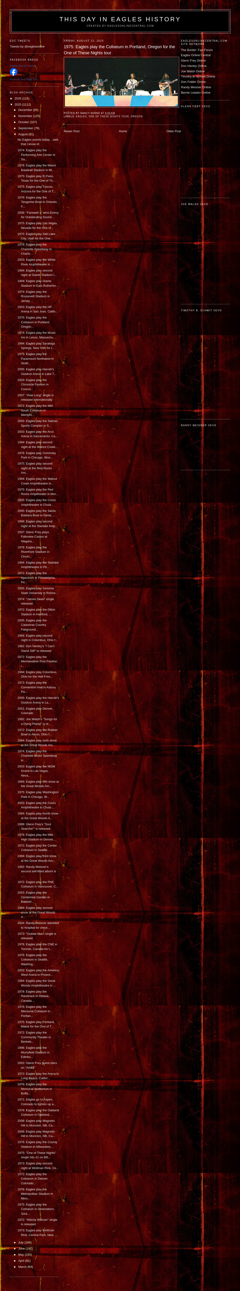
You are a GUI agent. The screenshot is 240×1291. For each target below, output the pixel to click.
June (22, 1248)
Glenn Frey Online (193, 60)
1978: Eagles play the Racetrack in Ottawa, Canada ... (33, 996)
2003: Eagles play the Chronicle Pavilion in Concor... (33, 384)
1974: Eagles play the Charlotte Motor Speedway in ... (37, 755)
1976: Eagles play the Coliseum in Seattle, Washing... (32, 959)
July (21, 1242)
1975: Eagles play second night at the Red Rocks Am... (34, 468)
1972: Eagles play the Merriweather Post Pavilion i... (37, 661)
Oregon (137, 116)
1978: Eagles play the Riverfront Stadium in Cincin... (33, 552)
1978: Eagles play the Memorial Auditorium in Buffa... (34, 1088)
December (25, 110)
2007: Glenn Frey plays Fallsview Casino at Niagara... (33, 536)
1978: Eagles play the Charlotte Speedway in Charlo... (34, 249)
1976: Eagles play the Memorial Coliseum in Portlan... (33, 1011)
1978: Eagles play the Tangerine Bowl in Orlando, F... (37, 202)
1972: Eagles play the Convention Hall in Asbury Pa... (36, 687)
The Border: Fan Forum (197, 50)
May (21, 1254)
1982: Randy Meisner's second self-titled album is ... (36, 871)
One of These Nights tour (109, 116)
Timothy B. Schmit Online (198, 76)
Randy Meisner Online (196, 87)
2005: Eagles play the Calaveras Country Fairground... (32, 625)
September (26, 128)
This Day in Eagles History (120, 19)
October (24, 122)
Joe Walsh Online (193, 71)
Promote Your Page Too (23, 79)
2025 (18, 104)
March (23, 1267)
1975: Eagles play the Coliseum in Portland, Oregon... (33, 322)
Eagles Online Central (195, 55)
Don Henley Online (193, 66)
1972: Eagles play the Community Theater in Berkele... (34, 1037)
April (21, 1260)
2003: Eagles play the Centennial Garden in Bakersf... (33, 897)
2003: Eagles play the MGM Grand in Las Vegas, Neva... (36, 771)
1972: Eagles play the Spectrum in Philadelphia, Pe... (36, 577)
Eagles (81, 116)
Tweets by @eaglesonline (27, 46)
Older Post (174, 131)
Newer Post (71, 131)
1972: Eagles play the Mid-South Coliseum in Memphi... (35, 410)
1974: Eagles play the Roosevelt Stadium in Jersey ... (33, 296)
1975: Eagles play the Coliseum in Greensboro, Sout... (36, 1209)
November (25, 116)
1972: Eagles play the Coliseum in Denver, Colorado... (32, 1178)
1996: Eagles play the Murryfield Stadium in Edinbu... (33, 1052)
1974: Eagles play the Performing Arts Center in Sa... (36, 154)
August (23, 134)
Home (123, 131)
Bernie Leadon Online (195, 92)
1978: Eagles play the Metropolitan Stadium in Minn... (35, 1194)
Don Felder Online (193, 82)
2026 (18, 98)
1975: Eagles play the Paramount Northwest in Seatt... (35, 358)
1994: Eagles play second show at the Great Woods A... (36, 912)
